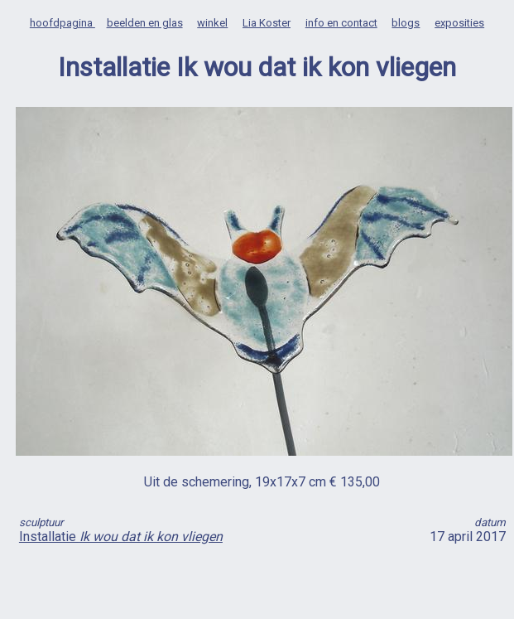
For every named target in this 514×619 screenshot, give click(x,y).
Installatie (121, 536)
